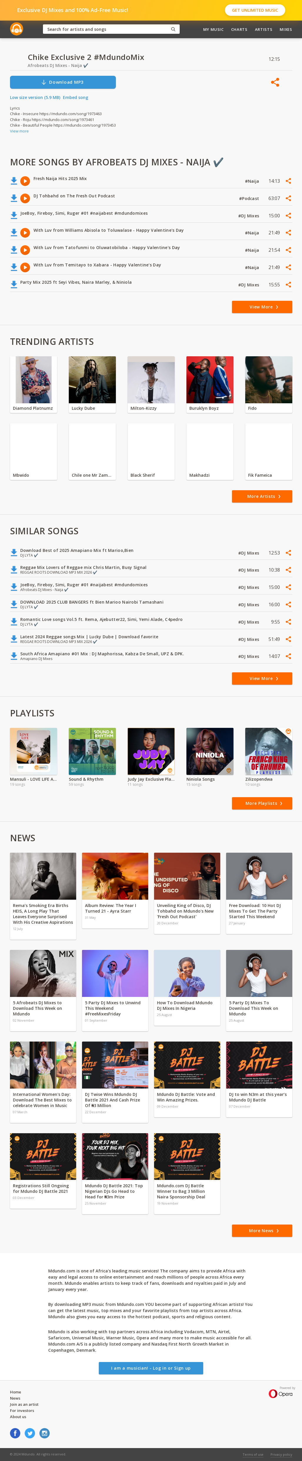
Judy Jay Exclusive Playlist (151, 779)
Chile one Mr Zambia (92, 475)
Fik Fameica (260, 475)
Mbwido (21, 475)
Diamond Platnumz (33, 408)
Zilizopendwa (259, 779)
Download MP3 (62, 82)
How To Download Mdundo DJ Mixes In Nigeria (185, 1005)
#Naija (253, 181)
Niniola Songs (200, 779)
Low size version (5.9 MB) (35, 97)
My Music (213, 29)
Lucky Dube (83, 408)
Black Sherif (143, 475)
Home (15, 1392)
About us (18, 1416)
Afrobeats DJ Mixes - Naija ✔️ (58, 65)
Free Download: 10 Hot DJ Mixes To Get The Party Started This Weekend (255, 911)
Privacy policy (281, 1454)
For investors (22, 1410)
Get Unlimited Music (255, 10)
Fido (252, 408)
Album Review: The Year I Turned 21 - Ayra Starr (110, 908)
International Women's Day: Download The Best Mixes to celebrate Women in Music (42, 1099)
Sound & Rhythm (86, 779)
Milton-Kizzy (144, 408)
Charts (239, 29)
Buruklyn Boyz (204, 408)
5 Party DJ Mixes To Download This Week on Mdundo (253, 1008)
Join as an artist (24, 1404)
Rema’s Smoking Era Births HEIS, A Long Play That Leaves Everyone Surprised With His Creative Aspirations (43, 914)
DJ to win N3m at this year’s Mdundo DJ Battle (258, 1097)
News (15, 1398)
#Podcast (250, 198)
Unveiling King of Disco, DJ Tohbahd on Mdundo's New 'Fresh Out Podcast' (185, 911)
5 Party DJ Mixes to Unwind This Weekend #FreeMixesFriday (113, 1008)
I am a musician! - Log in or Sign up (151, 1368)
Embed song (75, 97)
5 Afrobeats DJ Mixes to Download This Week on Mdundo (37, 1008)
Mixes (286, 29)
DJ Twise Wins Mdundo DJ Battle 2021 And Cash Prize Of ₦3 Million (112, 1099)
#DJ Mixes (249, 216)
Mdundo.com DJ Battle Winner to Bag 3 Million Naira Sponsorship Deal (181, 1191)
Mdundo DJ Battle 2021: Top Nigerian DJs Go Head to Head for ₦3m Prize (114, 1191)
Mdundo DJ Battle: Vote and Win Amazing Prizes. (186, 1097)
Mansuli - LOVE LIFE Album (33, 779)
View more (19, 131)
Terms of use (253, 1454)
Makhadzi (199, 475)
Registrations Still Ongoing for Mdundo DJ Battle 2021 (41, 1188)
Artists (264, 29)
